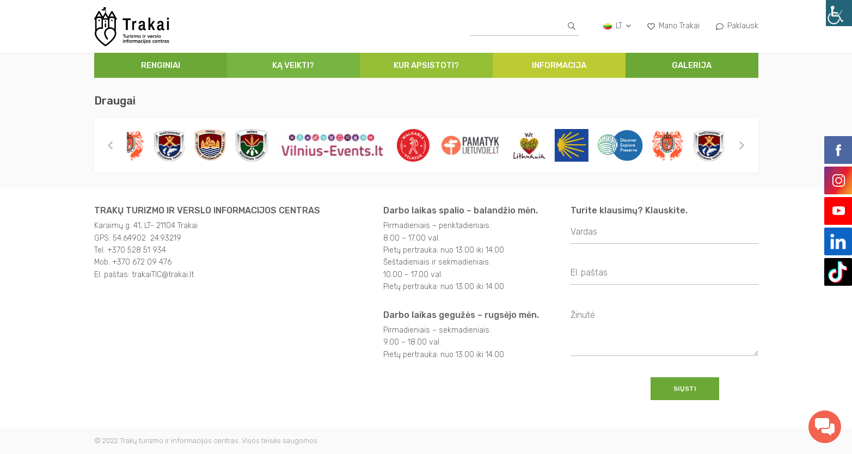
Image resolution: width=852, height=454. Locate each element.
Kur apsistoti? (426, 65)
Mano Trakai (673, 25)
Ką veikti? (293, 65)
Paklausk (737, 25)
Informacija (559, 65)
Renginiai (160, 65)
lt (617, 25)
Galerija (692, 65)
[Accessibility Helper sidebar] (839, 13)
